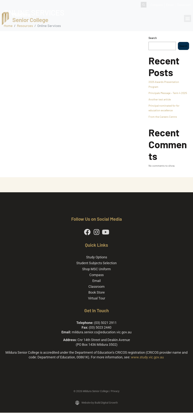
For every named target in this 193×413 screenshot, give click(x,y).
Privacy (115, 391)
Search (153, 38)
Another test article (160, 99)
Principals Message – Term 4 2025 (168, 93)
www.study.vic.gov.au (147, 357)
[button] (187, 18)
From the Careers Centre (163, 116)
